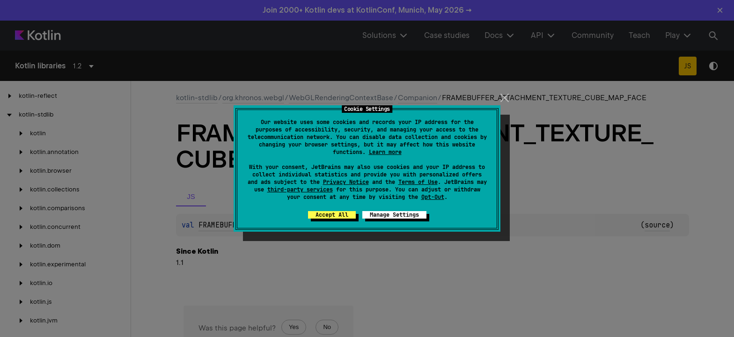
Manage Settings (394, 215)
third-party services (300, 189)
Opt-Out (432, 197)
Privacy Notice (346, 182)
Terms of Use (418, 182)
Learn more (385, 152)
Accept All (332, 215)
